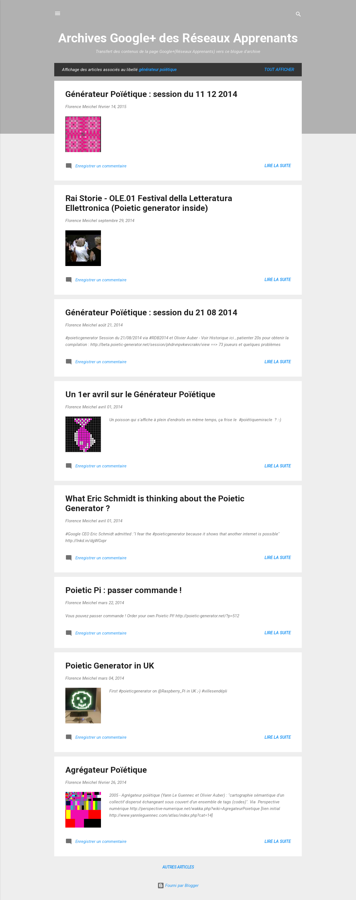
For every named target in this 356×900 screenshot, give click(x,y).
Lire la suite (277, 165)
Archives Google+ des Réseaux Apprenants (178, 38)
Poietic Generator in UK (109, 665)
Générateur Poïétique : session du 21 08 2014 (151, 312)
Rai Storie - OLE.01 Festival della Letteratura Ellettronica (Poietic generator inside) (148, 203)
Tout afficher (279, 69)
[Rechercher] (298, 15)
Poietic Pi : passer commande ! (123, 590)
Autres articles (178, 867)
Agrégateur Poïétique (106, 770)
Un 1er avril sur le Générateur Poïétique (140, 394)
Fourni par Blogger (178, 885)
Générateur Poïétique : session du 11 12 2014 (151, 94)
